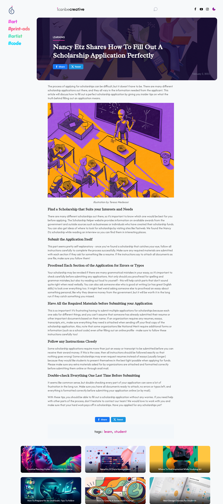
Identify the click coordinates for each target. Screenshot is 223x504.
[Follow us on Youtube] (201, 9)
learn (108, 431)
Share (60, 66)
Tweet (76, 66)
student (120, 431)
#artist (15, 36)
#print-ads (19, 28)
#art (12, 21)
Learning (59, 37)
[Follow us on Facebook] (195, 9)
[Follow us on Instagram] (207, 9)
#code (14, 43)
